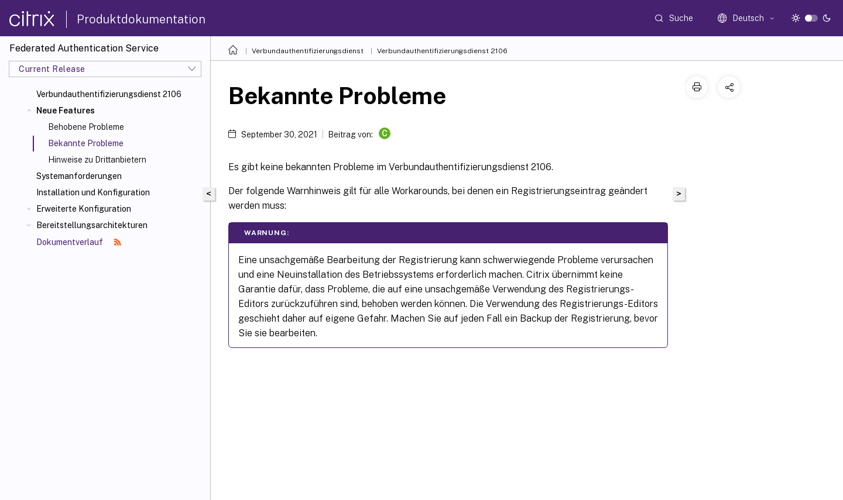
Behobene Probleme (86, 127)
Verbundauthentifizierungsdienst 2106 (108, 94)
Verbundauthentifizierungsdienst (308, 51)
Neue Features (65, 110)
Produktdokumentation (141, 19)
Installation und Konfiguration (93, 192)
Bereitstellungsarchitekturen (92, 225)
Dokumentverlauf (78, 242)
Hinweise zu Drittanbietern (97, 159)
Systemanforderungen (79, 176)
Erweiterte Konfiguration (83, 208)
